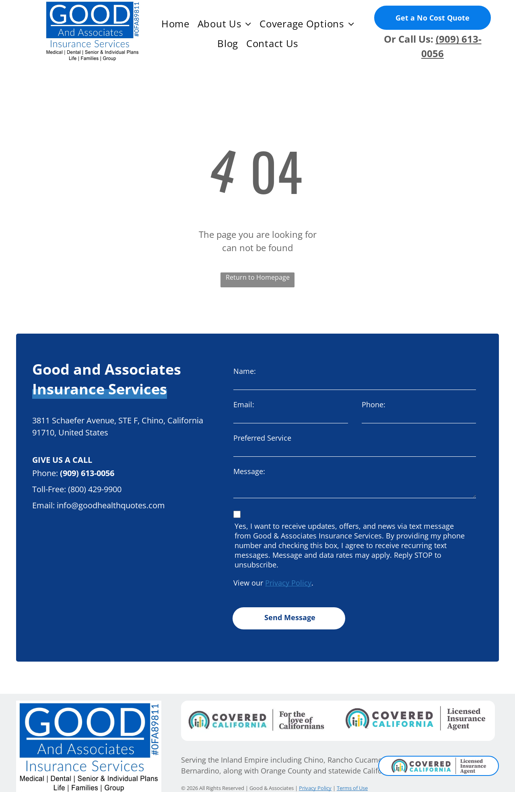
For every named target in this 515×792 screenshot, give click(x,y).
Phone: (373, 404)
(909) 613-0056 (87, 473)
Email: (243, 404)
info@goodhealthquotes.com (111, 505)
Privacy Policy (288, 583)
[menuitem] (175, 24)
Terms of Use (352, 777)
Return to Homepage (258, 277)
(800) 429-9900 (95, 489)
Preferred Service (262, 438)
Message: (249, 471)
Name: (244, 371)
